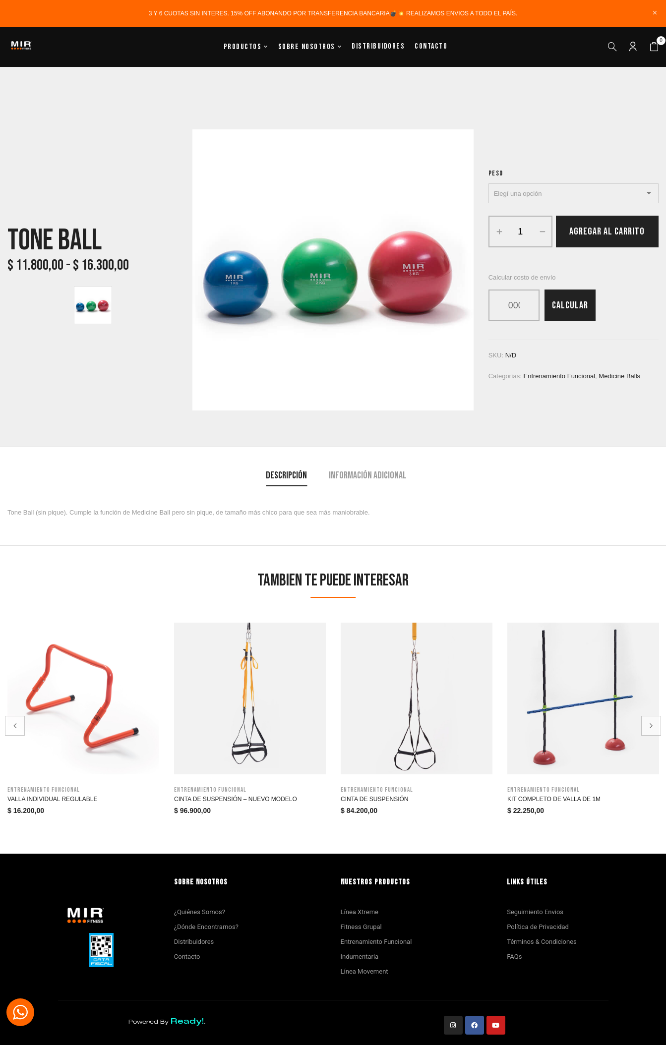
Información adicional (368, 475)
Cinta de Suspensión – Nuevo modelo (235, 799)
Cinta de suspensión (374, 799)
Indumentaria (360, 956)
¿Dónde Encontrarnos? (206, 926)
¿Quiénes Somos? (199, 912)
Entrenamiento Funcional (376, 941)
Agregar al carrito (607, 231)
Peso (495, 173)
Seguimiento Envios (535, 912)
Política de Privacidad (538, 926)
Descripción (286, 475)
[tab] (286, 476)
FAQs (514, 956)
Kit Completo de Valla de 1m (554, 799)
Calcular (570, 305)
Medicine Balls (619, 376)
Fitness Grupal (361, 926)
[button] (654, 47)
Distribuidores (194, 941)
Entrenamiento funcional (560, 376)
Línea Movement (364, 971)
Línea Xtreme (359, 912)
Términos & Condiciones (542, 941)
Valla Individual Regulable (52, 799)
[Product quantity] (520, 231)
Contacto (187, 956)
